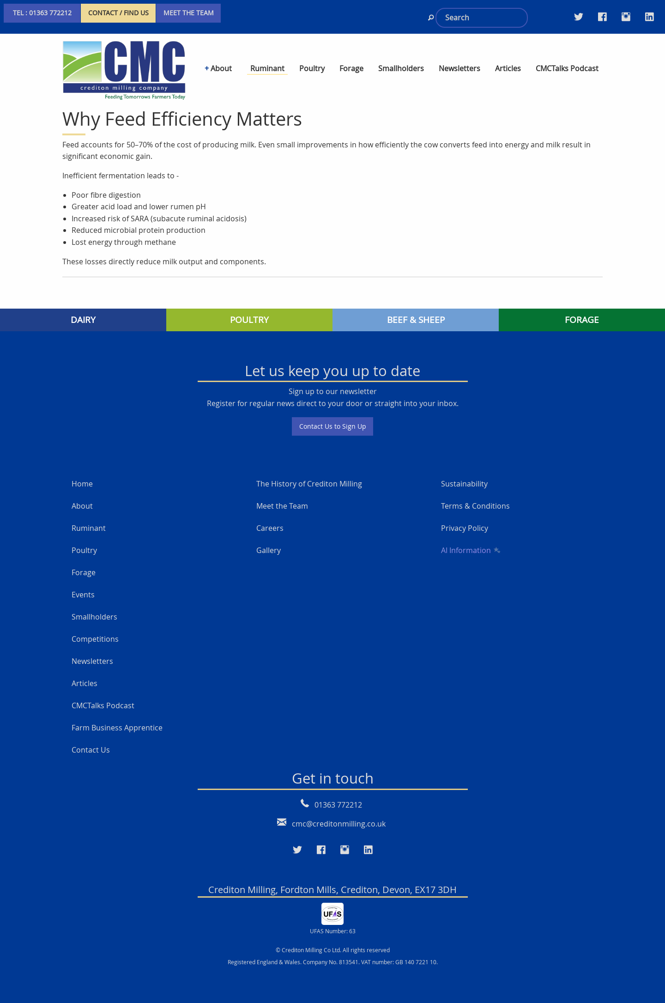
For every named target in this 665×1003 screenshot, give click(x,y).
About (82, 506)
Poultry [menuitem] (312, 68)
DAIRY (83, 320)
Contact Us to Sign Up (332, 426)
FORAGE (582, 320)
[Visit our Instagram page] (626, 17)
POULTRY (249, 320)
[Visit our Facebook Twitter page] (602, 17)
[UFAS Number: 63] (332, 913)
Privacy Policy (464, 528)
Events (83, 595)
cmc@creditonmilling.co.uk (339, 824)
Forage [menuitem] (351, 68)
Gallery (268, 550)
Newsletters (92, 661)
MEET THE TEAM (188, 12)
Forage (84, 572)
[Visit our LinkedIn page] (649, 17)
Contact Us (91, 750)
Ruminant (89, 528)
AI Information (470, 550)
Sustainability (464, 484)
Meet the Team (282, 506)
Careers (270, 528)
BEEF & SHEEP (416, 320)
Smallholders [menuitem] (401, 68)
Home (82, 484)
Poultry (84, 550)
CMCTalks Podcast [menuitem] (567, 68)
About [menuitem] (221, 68)
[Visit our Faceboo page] (321, 850)
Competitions (95, 639)
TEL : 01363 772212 (42, 12)
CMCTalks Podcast (103, 705)
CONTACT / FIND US (118, 12)
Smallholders (94, 617)
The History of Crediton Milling (309, 484)
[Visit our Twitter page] (579, 17)
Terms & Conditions (475, 506)
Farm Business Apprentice (117, 728)
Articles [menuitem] (508, 68)
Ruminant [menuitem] (267, 68)
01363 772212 (338, 805)
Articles (84, 683)
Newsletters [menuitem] (459, 68)
